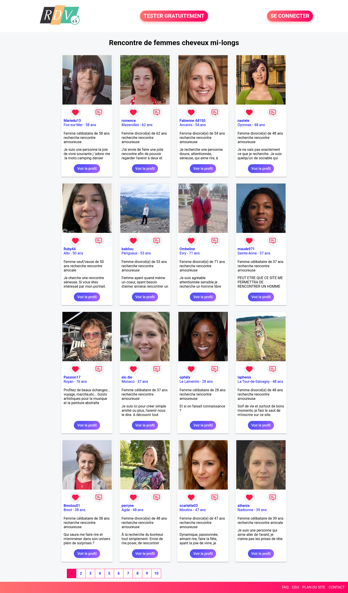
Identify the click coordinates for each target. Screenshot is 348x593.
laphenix (244, 377)
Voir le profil (86, 168)
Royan (68, 381)
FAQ (285, 587)
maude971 (246, 249)
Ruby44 (69, 249)
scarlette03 (188, 505)
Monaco (128, 381)
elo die (127, 377)
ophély (184, 377)
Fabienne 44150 (192, 120)
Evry (182, 253)
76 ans (81, 381)
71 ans (194, 253)
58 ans (90, 125)
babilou (128, 249)
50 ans (77, 253)
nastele (243, 120)
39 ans (261, 510)
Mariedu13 (72, 120)
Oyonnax (245, 125)
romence (129, 120)
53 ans (145, 253)
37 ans (265, 253)
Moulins (185, 510)
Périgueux (130, 253)
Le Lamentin (189, 381)
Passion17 (71, 377)
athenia (244, 505)
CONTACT (336, 587)
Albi (66, 253)
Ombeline (187, 249)
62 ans (147, 125)
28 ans (207, 381)
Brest (67, 510)
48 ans (259, 125)
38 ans (80, 510)
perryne (128, 505)
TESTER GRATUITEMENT (174, 16)
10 (156, 573)
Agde (126, 510)
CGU (295, 587)
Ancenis (185, 125)
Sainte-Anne (247, 253)
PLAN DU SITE (313, 587)
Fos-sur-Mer (73, 125)
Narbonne (245, 510)
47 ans (200, 510)
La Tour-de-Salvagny (254, 381)
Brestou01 (71, 505)
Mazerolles (130, 125)
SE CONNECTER (290, 16)
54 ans (200, 125)
